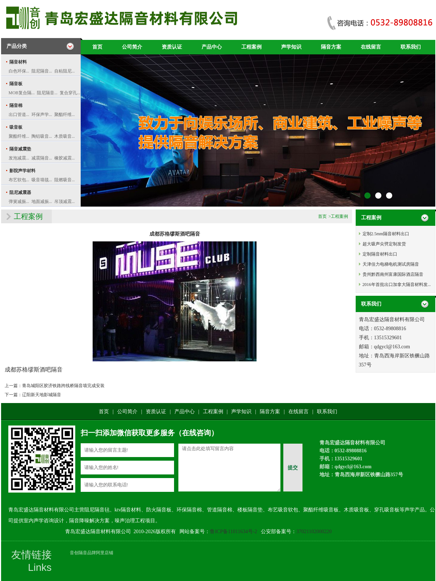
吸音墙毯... (41, 179)
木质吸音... (64, 136)
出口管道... (19, 114)
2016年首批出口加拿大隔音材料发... (397, 284)
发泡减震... (19, 158)
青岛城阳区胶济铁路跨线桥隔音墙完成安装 (63, 385)
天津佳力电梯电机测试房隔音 (391, 264)
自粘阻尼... (64, 71)
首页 (97, 47)
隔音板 (15, 83)
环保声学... (41, 114)
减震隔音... (41, 158)
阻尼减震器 (20, 192)
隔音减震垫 (20, 149)
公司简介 (132, 47)
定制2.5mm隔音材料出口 (386, 233)
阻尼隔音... (41, 71)
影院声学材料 (22, 170)
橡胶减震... (64, 158)
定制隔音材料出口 (380, 254)
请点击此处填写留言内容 (229, 467)
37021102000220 (313, 531)
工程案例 (251, 47)
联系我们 (411, 47)
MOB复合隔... (22, 92)
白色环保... (19, 71)
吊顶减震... (64, 201)
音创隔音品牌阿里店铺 (91, 552)
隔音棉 (15, 105)
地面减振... (41, 201)
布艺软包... (19, 179)
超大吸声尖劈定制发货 (384, 243)
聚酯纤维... (64, 114)
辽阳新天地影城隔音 (41, 394)
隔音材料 (18, 62)
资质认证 (172, 47)
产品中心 (212, 47)
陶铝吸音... (41, 136)
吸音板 (15, 127)
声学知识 (291, 47)
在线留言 (371, 47)
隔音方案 (331, 47)
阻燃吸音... (64, 179)
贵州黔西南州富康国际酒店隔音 (393, 274)
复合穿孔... (70, 92)
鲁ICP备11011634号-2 (233, 531)
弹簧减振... (19, 201)
